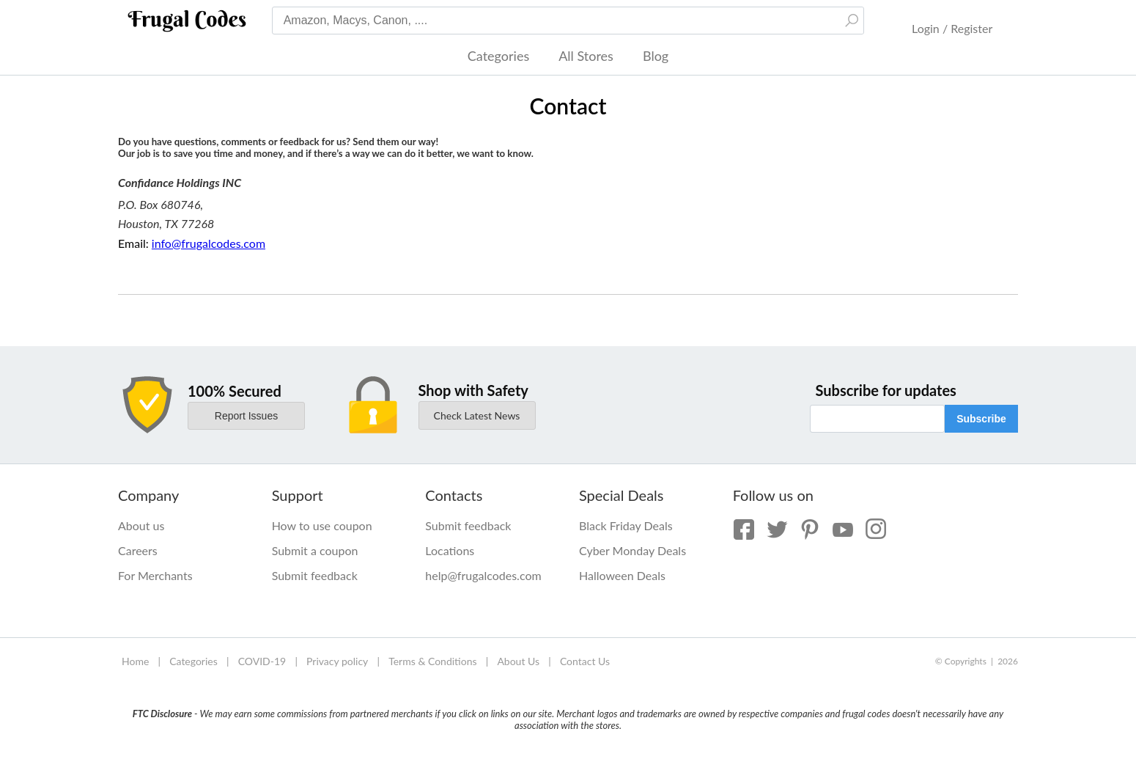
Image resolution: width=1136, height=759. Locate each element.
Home (135, 661)
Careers (138, 550)
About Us (518, 661)
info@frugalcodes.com (208, 243)
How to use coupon (322, 525)
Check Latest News (477, 415)
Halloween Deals (622, 575)
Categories (498, 56)
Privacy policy (337, 661)
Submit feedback (315, 575)
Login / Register (952, 28)
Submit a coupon (315, 550)
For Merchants (155, 575)
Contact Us (585, 661)
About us (141, 525)
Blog (655, 56)
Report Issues (246, 416)
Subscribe (981, 419)
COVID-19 (262, 661)
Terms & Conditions (432, 661)
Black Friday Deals (626, 525)
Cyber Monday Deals (632, 550)
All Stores (585, 56)
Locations (449, 550)
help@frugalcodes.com (483, 575)
